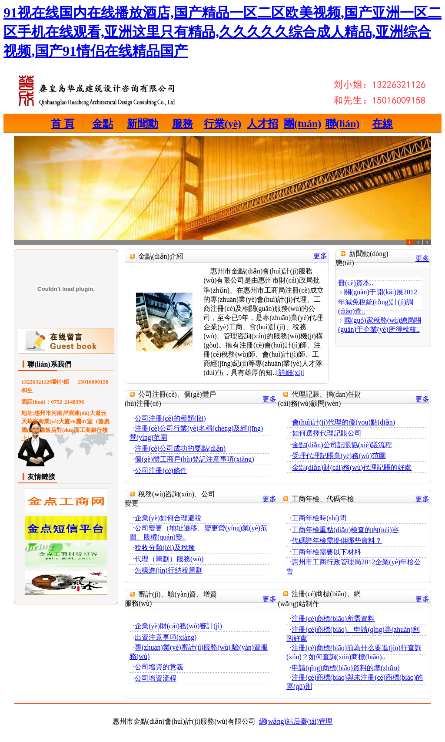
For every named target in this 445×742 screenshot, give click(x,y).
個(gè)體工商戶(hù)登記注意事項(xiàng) (194, 459)
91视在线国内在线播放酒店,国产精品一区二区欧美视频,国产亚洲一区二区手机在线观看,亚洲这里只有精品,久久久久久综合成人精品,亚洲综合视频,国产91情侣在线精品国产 (222, 32)
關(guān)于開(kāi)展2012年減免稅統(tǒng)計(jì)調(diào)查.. (377, 303)
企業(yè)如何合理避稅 (168, 518)
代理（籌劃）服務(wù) (169, 559)
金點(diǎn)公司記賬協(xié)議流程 (342, 445)
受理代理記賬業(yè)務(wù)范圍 (339, 455)
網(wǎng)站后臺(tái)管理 (296, 721)
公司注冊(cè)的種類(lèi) (170, 418)
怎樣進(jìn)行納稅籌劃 (169, 570)
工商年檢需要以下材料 (326, 552)
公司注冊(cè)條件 (161, 470)
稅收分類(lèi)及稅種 (165, 547)
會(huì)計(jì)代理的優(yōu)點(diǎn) (343, 422)
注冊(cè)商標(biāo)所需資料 (333, 618)
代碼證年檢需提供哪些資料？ (337, 540)
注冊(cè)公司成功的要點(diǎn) (180, 448)
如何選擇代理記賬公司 (327, 433)
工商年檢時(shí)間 (319, 518)
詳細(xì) (290, 372)
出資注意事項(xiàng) (165, 637)
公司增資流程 (155, 678)
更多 (320, 256)
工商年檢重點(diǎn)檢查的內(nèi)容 (345, 529)
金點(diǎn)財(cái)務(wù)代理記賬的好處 (352, 467)
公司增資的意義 (159, 667)
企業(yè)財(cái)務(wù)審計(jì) (178, 626)
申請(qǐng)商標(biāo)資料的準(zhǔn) (346, 667)
